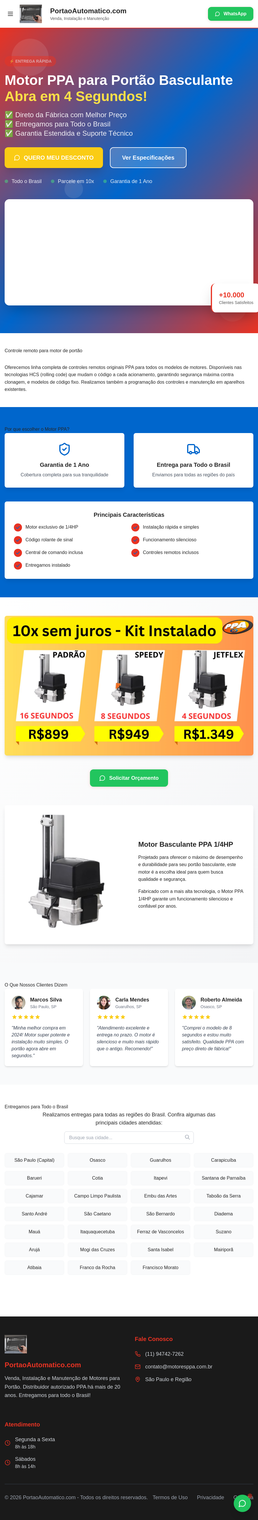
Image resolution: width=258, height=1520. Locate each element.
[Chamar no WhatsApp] (242, 1503)
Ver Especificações (148, 157)
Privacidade (210, 1497)
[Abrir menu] (10, 14)
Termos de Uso (170, 1497)
